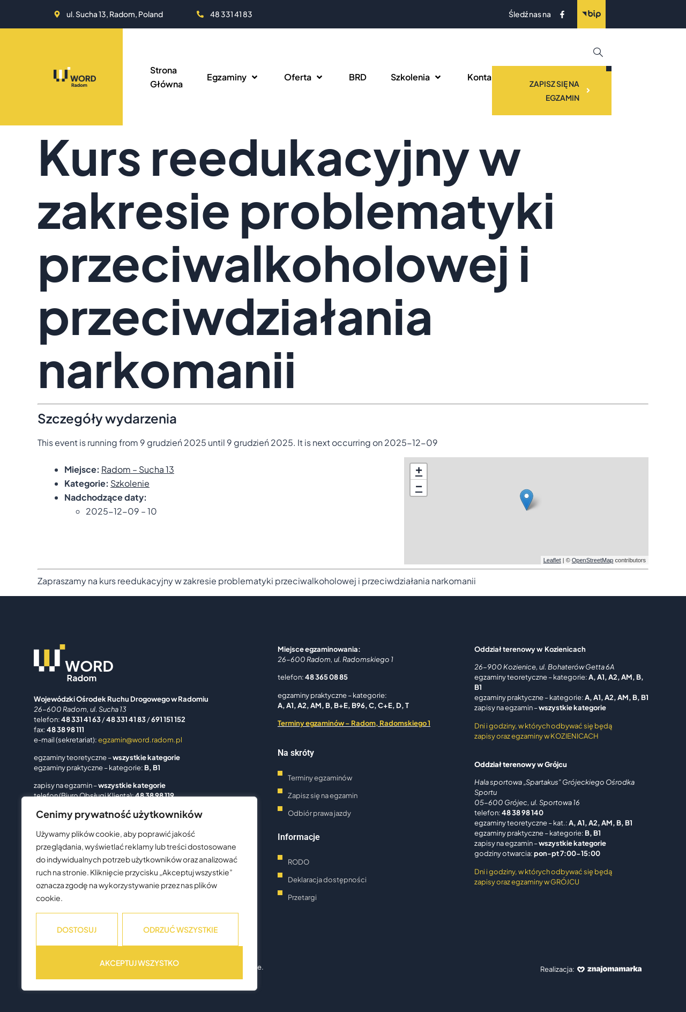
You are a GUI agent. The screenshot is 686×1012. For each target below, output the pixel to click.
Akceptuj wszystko (139, 963)
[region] (139, 894)
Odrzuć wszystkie (180, 929)
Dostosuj (76, 929)
